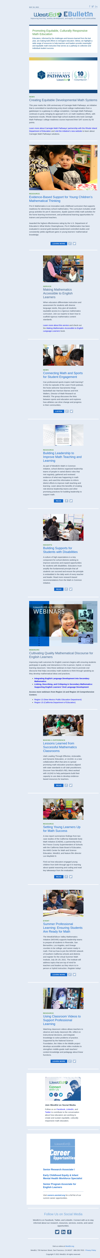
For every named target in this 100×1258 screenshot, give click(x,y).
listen (58, 411)
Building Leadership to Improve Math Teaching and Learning (62, 456)
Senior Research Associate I (58, 1169)
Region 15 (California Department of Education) (55, 702)
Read (58, 501)
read (58, 589)
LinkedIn (70, 1109)
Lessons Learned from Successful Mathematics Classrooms (60, 747)
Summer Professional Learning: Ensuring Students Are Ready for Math (63, 927)
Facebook (61, 1109)
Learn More (58, 244)
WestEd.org (69, 1246)
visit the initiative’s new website (68, 131)
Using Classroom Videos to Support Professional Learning (62, 1020)
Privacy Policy (90, 1250)
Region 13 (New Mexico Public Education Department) (58, 699)
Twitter (48, 1112)
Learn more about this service (56, 325)
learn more (58, 975)
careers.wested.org (56, 1195)
